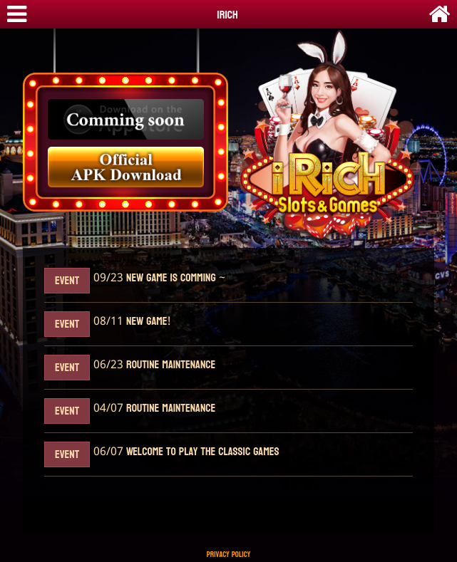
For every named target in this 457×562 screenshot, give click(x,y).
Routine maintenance (169, 365)
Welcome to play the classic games (201, 452)
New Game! (146, 321)
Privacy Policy (229, 555)
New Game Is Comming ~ (174, 278)
